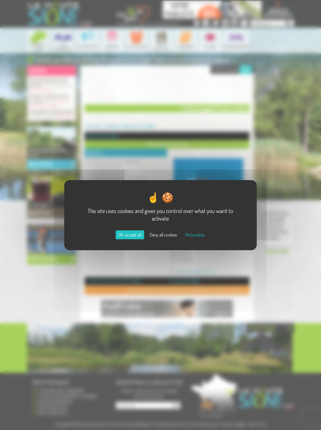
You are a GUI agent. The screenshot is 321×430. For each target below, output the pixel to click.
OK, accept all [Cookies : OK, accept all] (129, 235)
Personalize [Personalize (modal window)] (195, 235)
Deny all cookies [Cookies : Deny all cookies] (163, 235)
